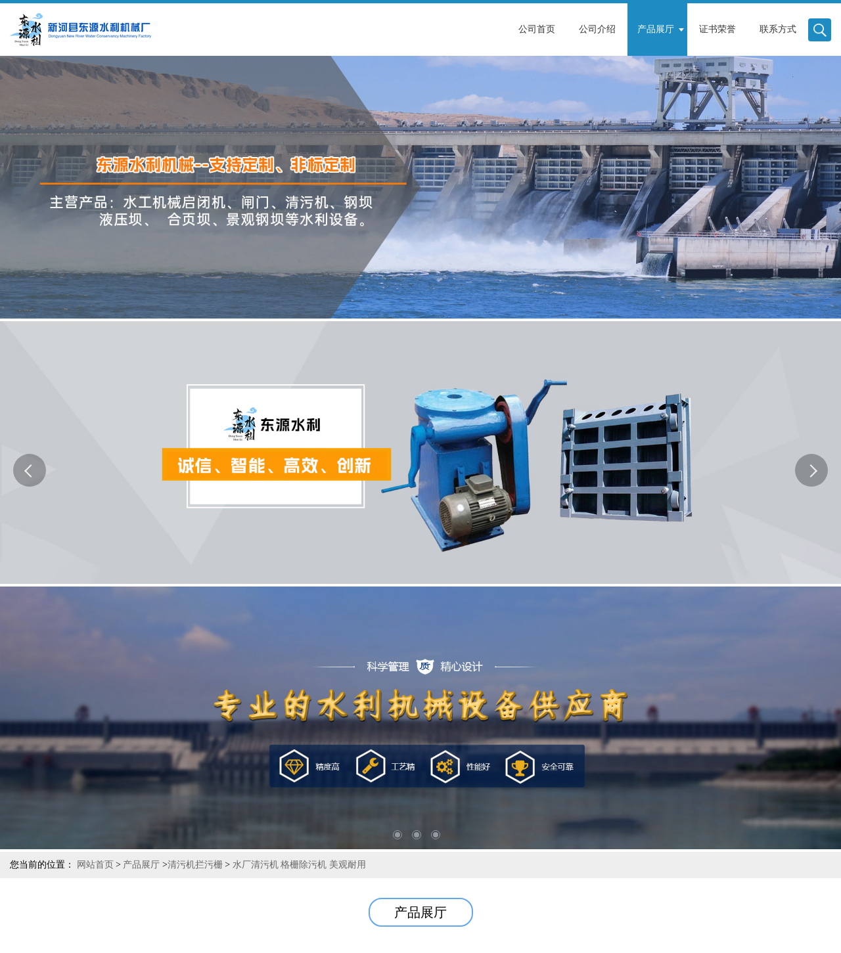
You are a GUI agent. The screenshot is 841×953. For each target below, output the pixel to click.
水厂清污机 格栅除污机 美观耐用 (298, 865)
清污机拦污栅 (195, 865)
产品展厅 (141, 865)
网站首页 (95, 865)
